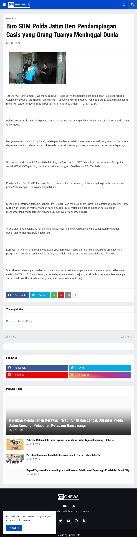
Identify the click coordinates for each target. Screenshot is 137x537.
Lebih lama (126, 336)
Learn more (25, 520)
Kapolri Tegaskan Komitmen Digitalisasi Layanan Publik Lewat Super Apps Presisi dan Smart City (77, 470)
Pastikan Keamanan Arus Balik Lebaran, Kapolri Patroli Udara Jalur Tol (63, 455)
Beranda (11, 18)
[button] (4, 5)
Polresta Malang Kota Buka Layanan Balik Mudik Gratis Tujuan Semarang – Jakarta (70, 440)
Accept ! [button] (14, 527)
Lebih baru (10, 336)
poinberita (74, 535)
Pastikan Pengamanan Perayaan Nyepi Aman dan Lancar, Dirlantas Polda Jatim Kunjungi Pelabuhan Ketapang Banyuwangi (66, 423)
